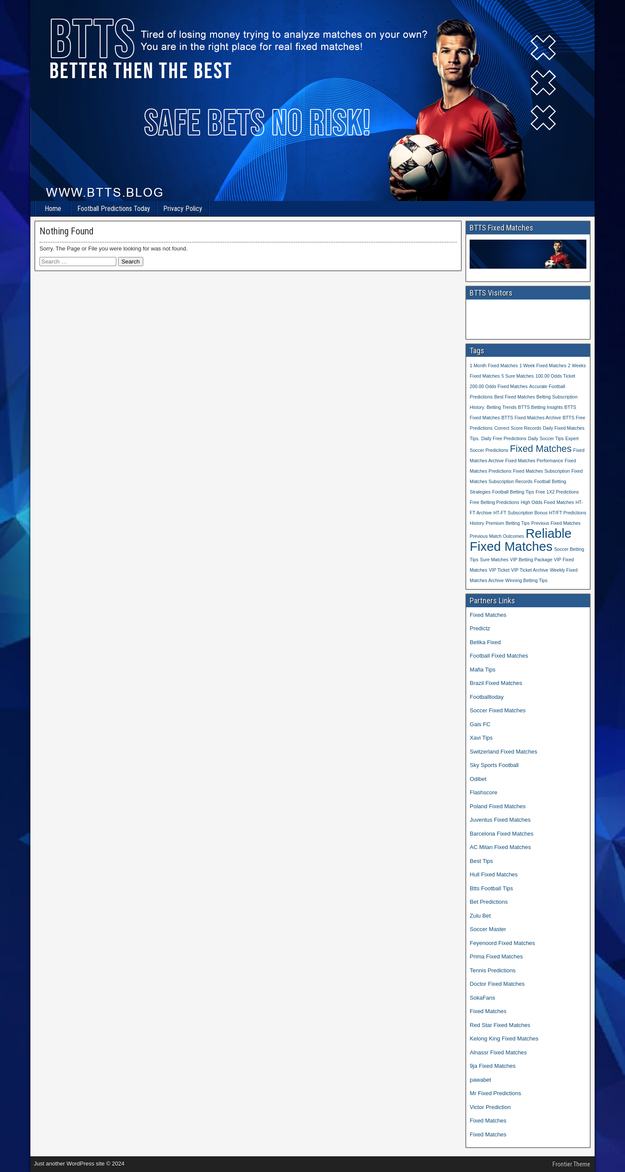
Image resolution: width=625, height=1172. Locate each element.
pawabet (480, 1080)
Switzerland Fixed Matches (503, 751)
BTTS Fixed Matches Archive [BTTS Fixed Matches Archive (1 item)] (531, 417)
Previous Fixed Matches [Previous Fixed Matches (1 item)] (556, 523)
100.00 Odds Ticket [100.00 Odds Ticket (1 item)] (555, 376)
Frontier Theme (571, 1164)
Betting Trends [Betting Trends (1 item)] (501, 407)
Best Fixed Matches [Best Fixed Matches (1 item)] (514, 396)
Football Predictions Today (113, 208)
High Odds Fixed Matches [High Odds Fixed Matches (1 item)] (547, 502)
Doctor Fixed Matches (497, 984)
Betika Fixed (485, 642)
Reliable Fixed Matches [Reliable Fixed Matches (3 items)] (521, 539)
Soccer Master (488, 929)
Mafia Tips (482, 669)
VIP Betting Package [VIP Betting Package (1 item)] (531, 559)
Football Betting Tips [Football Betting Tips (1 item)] (513, 491)
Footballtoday (486, 697)
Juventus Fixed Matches (500, 819)
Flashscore (483, 792)
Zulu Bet (480, 915)
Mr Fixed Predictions (495, 1093)
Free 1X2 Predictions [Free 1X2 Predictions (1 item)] (557, 491)
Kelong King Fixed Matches (504, 1038)
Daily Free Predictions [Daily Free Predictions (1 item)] (503, 438)
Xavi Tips (481, 737)
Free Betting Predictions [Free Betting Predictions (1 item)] (494, 502)
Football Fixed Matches (499, 655)
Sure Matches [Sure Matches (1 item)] (494, 559)
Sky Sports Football (494, 765)
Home (53, 208)
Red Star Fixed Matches (500, 1025)
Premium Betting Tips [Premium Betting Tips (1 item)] (508, 523)
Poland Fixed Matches (498, 806)
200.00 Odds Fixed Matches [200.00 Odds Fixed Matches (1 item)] (498, 386)
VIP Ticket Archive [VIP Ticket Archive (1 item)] (530, 570)
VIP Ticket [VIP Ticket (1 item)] (499, 570)
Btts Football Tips (491, 888)
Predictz (480, 628)
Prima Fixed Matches (496, 956)
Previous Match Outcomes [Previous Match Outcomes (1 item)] (497, 536)
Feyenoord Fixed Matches (502, 943)
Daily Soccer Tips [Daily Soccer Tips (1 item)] (545, 438)
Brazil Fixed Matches (496, 683)
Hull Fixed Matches (494, 874)
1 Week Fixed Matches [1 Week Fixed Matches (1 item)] (543, 365)
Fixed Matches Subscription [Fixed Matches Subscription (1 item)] (541, 471)
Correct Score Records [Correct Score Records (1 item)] (517, 428)
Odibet (478, 779)
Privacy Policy (182, 208)
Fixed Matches (488, 615)
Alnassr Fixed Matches (498, 1052)
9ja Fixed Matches (493, 1066)
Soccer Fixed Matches (498, 710)
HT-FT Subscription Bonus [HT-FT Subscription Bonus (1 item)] (520, 512)
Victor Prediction (490, 1107)
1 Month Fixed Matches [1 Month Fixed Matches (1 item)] (494, 365)
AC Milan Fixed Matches (500, 847)
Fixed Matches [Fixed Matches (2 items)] (541, 448)
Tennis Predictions (493, 970)
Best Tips (481, 861)
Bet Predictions (488, 902)
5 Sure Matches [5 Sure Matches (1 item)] (517, 376)
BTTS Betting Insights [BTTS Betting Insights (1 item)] (540, 407)
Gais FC (480, 724)
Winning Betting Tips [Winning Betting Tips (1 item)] (526, 580)
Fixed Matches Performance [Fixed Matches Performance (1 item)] (534, 460)
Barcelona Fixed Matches (501, 833)
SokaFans (482, 997)
